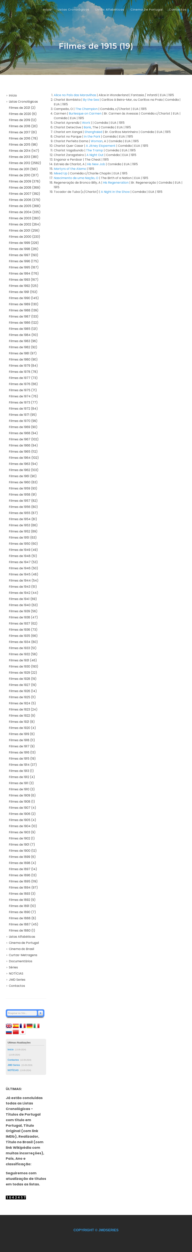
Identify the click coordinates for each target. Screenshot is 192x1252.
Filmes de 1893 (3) (22, 893)
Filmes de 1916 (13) (22, 752)
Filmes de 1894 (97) (23, 887)
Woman (97, 141)
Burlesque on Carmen (85, 113)
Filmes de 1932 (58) (23, 654)
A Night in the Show (115, 192)
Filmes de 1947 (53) (23, 562)
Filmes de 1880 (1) (22, 930)
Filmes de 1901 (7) (22, 844)
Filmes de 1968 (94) (23, 433)
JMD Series (17, 979)
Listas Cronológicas (23, 101)
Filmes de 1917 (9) (22, 746)
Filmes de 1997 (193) (23, 255)
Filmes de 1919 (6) (22, 734)
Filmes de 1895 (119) (23, 881)
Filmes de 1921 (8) (22, 722)
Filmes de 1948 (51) (23, 556)
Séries (13, 967)
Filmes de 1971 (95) (23, 415)
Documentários (20, 961)
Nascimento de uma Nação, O (76, 178)
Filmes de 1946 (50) (23, 568)
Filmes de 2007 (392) (24, 193)
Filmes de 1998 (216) (23, 249)
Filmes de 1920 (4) (22, 728)
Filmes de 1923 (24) (23, 709)
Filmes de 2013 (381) (23, 157)
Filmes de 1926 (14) (23, 691)
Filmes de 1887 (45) (23, 924)
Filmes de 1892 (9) (22, 900)
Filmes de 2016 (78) (23, 138)
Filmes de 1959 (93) (23, 488)
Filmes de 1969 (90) (23, 427)
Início (47, 9)
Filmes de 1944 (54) (23, 580)
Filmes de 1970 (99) (23, 421)
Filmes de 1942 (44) (23, 593)
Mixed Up (60, 173)
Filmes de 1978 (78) (23, 372)
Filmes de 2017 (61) (23, 132)
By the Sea (91, 99)
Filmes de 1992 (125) (23, 286)
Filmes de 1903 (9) (22, 832)
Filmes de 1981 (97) (23, 353)
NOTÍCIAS (16, 973)
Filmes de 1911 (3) (21, 783)
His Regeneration (116, 182)
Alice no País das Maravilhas (75, 95)
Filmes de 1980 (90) (23, 359)
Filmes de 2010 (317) (24, 175)
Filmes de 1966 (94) (23, 445)
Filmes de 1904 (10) (23, 826)
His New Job (96, 164)
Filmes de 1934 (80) (23, 642)
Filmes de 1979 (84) (23, 365)
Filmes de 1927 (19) (23, 685)
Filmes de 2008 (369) (24, 187)
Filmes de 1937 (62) (23, 623)
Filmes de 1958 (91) (23, 494)
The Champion (86, 109)
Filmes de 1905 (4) (22, 820)
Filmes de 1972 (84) (23, 408)
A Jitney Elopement (101, 146)
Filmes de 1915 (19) (22, 758)
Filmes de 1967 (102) (24, 439)
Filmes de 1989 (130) (23, 304)
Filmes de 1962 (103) (23, 470)
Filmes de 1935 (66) (23, 636)
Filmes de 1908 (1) (22, 801)
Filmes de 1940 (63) (23, 605)
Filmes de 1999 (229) (24, 243)
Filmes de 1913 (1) (21, 771)
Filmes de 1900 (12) (23, 850)
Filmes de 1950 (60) (23, 543)
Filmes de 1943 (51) (23, 586)
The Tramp (94, 150)
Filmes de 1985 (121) (23, 329)
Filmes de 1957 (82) (23, 500)
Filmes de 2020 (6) (23, 114)
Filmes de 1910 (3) (22, 789)
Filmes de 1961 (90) (23, 476)
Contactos (17, 986)
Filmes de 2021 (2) (22, 108)
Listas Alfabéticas (22, 936)
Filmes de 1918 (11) (22, 740)
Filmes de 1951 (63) (23, 537)
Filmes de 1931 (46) (23, 660)
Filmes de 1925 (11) (22, 697)
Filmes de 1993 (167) (23, 279)
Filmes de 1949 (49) (23, 550)
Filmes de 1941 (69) (23, 599)
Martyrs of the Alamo (70, 169)
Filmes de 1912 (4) (22, 777)
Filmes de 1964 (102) (24, 458)
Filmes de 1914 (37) (23, 765)
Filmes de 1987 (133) (23, 316)
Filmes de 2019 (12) (23, 120)
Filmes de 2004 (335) (25, 212)
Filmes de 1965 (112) (23, 451)
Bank (87, 127)
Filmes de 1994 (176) (24, 273)
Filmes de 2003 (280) (24, 218)
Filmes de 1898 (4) (22, 863)
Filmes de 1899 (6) (22, 857)
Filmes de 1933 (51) (23, 648)
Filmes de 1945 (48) (23, 574)
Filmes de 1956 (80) (23, 507)
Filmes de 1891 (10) (22, 906)
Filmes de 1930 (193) (23, 666)
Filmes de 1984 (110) (23, 335)
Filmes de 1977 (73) (23, 378)
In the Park (92, 136)
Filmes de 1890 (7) (22, 912)
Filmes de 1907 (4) (22, 808)
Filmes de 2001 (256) (24, 230)
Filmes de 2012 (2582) (25, 163)
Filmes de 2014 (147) (24, 151)
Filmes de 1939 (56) (23, 611)
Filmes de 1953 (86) (23, 525)
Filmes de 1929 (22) (23, 672)
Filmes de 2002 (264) (25, 224)
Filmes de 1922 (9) (22, 715)
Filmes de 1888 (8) (22, 918)
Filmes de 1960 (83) (23, 482)
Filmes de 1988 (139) (23, 310)
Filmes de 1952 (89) (23, 531)
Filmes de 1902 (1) (22, 838)
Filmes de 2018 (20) (23, 126)
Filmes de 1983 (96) (23, 341)
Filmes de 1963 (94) (23, 464)
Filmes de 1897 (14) (23, 869)
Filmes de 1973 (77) (23, 402)
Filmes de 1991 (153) (23, 292)
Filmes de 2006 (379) (24, 200)
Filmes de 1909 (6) (22, 795)
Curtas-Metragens (23, 955)
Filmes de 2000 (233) (24, 236)
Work (86, 122)
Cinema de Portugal (24, 943)
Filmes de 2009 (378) (24, 181)
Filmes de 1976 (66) (23, 384)
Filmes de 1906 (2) (22, 814)
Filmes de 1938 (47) (23, 617)
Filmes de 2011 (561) (23, 169)
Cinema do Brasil (21, 949)
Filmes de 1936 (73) (23, 629)
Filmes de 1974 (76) (23, 396)
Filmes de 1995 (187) (24, 267)
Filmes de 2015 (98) (23, 144)
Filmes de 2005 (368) (25, 206)
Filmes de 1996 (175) (24, 261)
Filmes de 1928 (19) (23, 679)
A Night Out (95, 155)
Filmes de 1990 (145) (24, 298)
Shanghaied (93, 132)
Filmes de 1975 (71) (23, 390)
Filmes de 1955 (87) (23, 513)
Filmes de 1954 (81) (23, 519)
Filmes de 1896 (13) (23, 875)
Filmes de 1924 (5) (22, 703)
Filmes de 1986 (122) (23, 322)
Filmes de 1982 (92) (23, 347)
